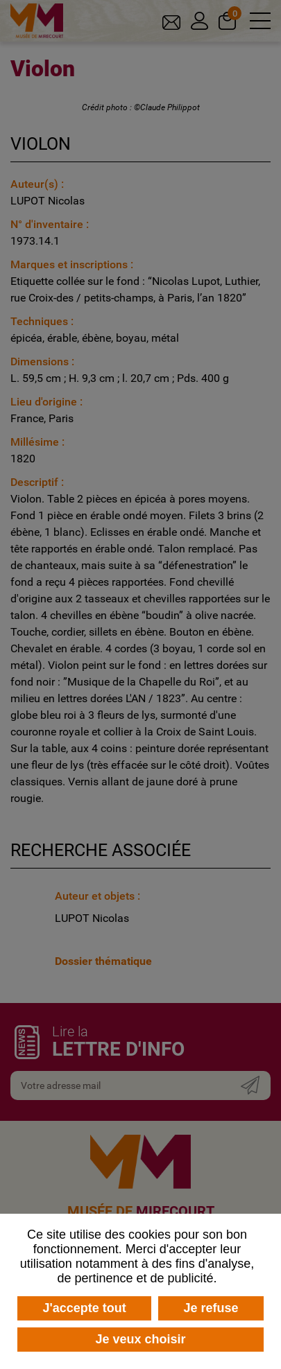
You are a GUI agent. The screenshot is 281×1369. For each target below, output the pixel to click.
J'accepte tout (84, 1308)
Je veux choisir (140, 1339)
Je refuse (211, 1308)
